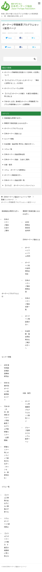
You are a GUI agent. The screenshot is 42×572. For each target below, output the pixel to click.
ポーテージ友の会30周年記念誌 (27, 268)
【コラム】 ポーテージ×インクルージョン (19, 185)
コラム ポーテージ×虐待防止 (15, 170)
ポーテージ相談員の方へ (13, 175)
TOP (17, 197)
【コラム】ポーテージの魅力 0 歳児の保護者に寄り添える (6, 544)
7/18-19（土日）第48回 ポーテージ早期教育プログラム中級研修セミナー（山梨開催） (6, 423)
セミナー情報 (9, 139)
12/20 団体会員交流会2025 (28, 226)
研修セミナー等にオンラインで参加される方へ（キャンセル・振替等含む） (6, 462)
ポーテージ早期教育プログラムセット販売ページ (27, 411)
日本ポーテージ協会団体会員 (14, 154)
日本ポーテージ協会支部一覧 (14, 180)
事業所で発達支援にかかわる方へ (16, 123)
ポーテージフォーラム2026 (13, 88)
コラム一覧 (8, 149)
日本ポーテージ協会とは (13, 133)
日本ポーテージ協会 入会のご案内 (16, 159)
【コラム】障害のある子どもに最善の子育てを (6, 503)
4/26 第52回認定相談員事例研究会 (6, 370)
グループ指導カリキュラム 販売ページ (28, 435)
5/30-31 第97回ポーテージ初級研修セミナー (7, 391)
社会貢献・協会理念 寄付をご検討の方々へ (19, 144)
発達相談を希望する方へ (13, 118)
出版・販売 (8, 165)
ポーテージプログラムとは (13, 128)
